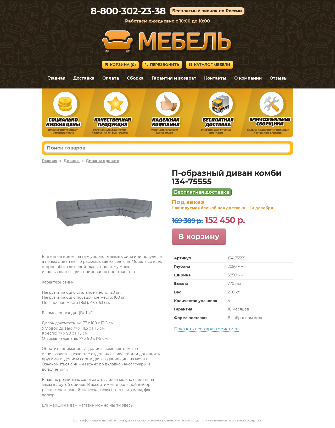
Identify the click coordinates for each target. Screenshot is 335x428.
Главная (56, 78)
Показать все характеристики (206, 328)
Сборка (135, 78)
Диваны (72, 160)
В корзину (198, 236)
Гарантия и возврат (174, 78)
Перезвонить (162, 64)
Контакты (215, 78)
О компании (248, 78)
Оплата (110, 78)
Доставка (83, 78)
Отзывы (279, 78)
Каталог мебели (209, 64)
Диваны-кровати (102, 160)
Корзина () (120, 64)
